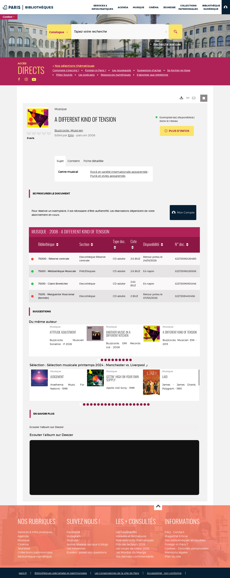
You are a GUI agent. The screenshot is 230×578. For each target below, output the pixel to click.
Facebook (73, 531)
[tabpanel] (103, 174)
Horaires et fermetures (131, 535)
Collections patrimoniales (35, 551)
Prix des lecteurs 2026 (130, 543)
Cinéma (23, 543)
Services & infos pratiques (35, 531)
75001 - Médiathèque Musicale (57, 270)
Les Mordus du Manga (131, 551)
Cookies (170, 547)
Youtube (72, 539)
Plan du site (173, 555)
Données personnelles (193, 547)
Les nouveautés (126, 531)
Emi (71, 135)
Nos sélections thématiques (135, 539)
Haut (158, 505)
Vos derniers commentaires (135, 555)
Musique (23, 539)
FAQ (168, 531)
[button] (226, 7)
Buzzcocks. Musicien (69, 130)
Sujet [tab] (60, 161)
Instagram (74, 535)
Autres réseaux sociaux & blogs (87, 543)
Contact (178, 531)
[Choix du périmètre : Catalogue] (59, 31)
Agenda (23, 535)
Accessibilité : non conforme (164, 572)
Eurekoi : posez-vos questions (87, 551)
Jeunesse (24, 547)
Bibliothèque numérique (35, 555)
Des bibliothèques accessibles (185, 539)
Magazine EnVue (176, 535)
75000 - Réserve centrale (53, 257)
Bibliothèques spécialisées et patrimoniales (61, 572)
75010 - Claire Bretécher (53, 282)
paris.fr (23, 572)
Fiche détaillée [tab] (93, 161)
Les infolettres (76, 547)
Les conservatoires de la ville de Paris (117, 572)
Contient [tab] (74, 161)
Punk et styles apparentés (107, 176)
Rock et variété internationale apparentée (118, 172)
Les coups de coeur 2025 (132, 547)
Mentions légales (176, 551)
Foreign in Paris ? (176, 543)
